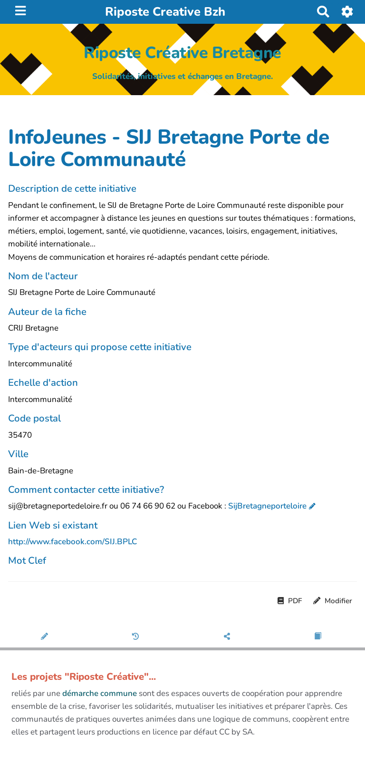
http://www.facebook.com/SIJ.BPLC (72, 541)
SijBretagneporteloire (267, 505)
